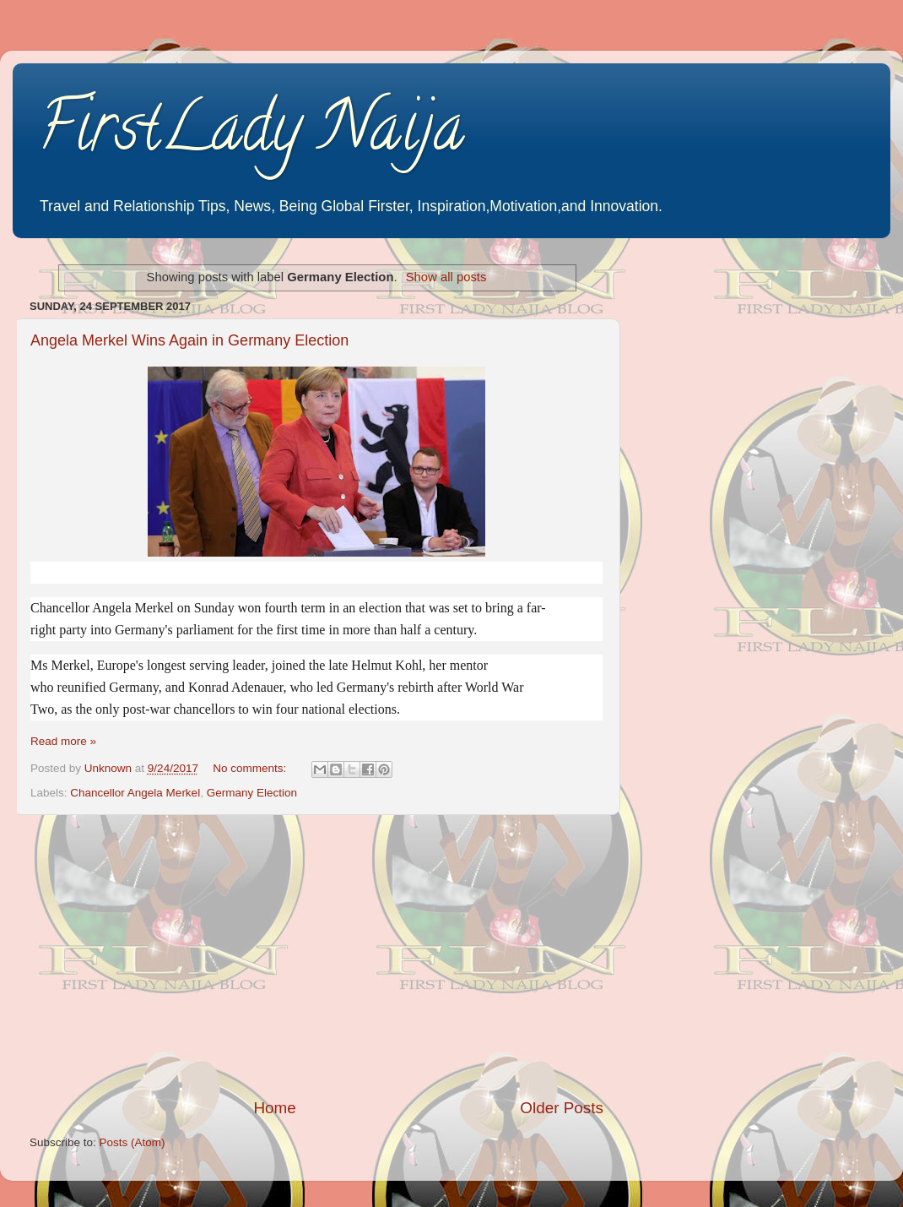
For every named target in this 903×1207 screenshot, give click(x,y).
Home (274, 1108)
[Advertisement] (316, 956)
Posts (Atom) (132, 1142)
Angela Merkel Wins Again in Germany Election (189, 340)
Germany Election (252, 792)
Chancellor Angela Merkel (135, 792)
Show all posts (446, 277)
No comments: (251, 768)
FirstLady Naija (251, 134)
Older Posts (561, 1108)
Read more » (63, 741)
